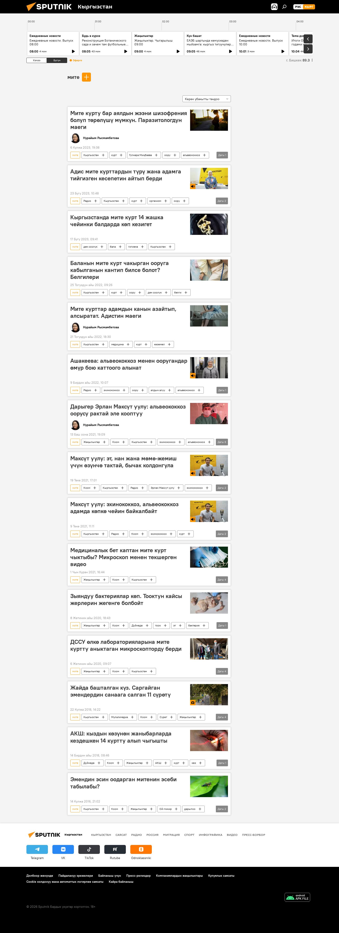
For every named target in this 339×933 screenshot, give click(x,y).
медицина (117, 344)
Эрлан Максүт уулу (162, 487)
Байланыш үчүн (109, 876)
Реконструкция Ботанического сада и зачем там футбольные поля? (104, 44)
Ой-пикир (165, 809)
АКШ (158, 763)
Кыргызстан (91, 155)
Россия (152, 835)
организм (155, 200)
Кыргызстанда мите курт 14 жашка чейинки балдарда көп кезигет (116, 221)
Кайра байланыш (121, 882)
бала (113, 246)
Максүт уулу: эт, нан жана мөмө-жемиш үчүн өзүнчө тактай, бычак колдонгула (123, 462)
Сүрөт (163, 717)
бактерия (194, 625)
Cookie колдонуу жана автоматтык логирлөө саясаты (64, 882)
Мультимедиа (119, 717)
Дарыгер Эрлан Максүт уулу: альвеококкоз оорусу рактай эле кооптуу (128, 410)
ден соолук (90, 246)
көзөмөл (159, 344)
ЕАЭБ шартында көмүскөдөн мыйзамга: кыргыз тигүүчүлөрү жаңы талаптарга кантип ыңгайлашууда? (209, 46)
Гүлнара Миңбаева (140, 155)
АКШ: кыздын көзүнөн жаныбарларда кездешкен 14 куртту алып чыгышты (121, 737)
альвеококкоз (191, 155)
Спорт (189, 835)
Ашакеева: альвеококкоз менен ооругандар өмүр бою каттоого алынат (128, 364)
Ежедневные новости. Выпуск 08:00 (51, 42)
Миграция (171, 835)
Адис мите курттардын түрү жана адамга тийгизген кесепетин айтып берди (125, 175)
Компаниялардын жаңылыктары (179, 876)
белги (177, 292)
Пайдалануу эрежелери (75, 876)
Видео (232, 835)
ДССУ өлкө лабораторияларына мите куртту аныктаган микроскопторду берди (126, 645)
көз (194, 763)
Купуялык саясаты (221, 876)
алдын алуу (158, 390)
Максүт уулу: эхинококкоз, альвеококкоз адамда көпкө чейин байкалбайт (124, 508)
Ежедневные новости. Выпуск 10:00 (261, 42)
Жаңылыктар (92, 442)
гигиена (133, 246)
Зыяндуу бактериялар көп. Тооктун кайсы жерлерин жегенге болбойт (126, 599)
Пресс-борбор (253, 835)
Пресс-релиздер (138, 876)
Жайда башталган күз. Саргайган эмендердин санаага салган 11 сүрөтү (120, 691)
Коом (115, 442)
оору (167, 155)
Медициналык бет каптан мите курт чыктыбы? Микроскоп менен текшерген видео (123, 557)
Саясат (121, 835)
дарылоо (189, 809)
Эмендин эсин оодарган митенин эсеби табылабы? (123, 783)
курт (114, 155)
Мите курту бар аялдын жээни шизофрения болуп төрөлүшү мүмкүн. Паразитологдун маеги (128, 120)
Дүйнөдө (137, 625)
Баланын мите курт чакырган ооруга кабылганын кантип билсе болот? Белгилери (119, 269)
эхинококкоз (112, 390)
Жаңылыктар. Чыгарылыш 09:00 (153, 42)
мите (73, 77)
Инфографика (210, 835)
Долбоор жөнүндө (39, 876)
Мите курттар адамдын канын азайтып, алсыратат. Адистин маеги (123, 312)
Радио (87, 200)
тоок (158, 625)
